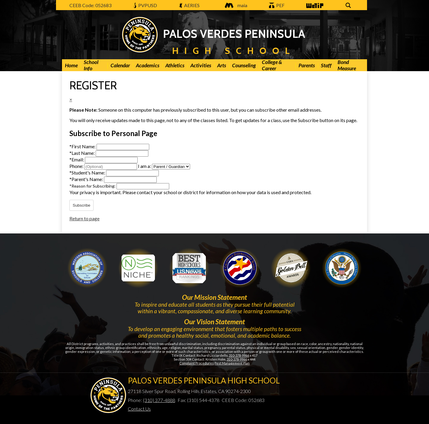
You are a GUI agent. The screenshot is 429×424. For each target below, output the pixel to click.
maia (234, 5)
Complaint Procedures (196, 363)
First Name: (83, 146)
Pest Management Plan (232, 363)
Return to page (84, 218)
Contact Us (139, 408)
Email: (77, 159)
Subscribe (81, 205)
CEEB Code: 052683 (90, 5)
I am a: (144, 166)
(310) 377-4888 (159, 400)
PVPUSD (145, 5)
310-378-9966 (239, 355)
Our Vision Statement (214, 321)
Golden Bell (240, 268)
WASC (87, 268)
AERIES (189, 5)
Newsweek (189, 268)
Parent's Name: (86, 179)
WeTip (314, 6)
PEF (277, 5)
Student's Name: (87, 172)
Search (349, 6)
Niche (138, 268)
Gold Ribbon (291, 268)
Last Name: (82, 153)
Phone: (76, 166)
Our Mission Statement (214, 297)
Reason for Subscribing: (92, 185)
